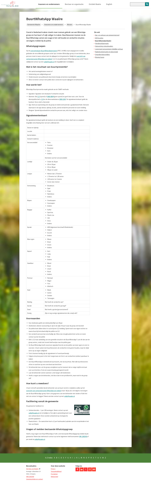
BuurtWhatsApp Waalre (103, 41)
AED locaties (99, 38)
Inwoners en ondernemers (49, 4)
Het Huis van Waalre (32, 469)
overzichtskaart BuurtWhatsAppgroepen (43, 51)
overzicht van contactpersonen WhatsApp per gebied (43, 391)
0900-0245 (62, 99)
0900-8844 (50, 97)
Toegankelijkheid (56, 471)
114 (42, 99)
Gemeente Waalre (33, 24)
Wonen (69, 24)
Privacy (53, 469)
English (109, 4)
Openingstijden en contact (34, 479)
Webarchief (54, 477)
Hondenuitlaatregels (102, 43)
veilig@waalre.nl (49, 62)
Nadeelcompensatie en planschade (106, 52)
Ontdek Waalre (95, 4)
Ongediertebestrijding (102, 55)
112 (39, 97)
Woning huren (99, 57)
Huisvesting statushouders (104, 46)
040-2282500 (83, 436)
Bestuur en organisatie (74, 4)
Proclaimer (54, 474)
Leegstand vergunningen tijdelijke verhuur (109, 49)
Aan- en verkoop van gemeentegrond (107, 35)
